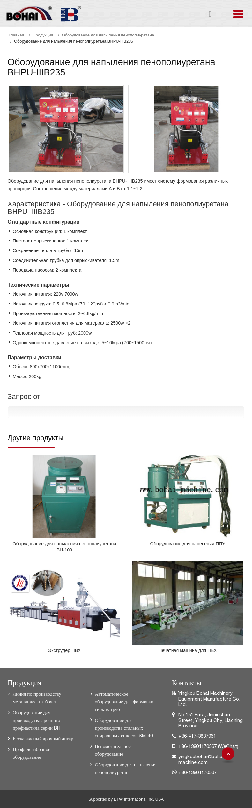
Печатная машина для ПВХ (188, 650)
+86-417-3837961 (197, 736)
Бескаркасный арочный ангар (43, 738)
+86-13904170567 (197, 746)
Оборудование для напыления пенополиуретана (108, 35)
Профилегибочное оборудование (31, 753)
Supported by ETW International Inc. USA (126, 799)
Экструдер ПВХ (64, 650)
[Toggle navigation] (238, 14)
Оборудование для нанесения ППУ (187, 543)
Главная (16, 35)
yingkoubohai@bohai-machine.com (202, 759)
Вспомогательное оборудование (113, 750)
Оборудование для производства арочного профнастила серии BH (36, 720)
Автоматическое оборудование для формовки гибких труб (124, 701)
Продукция (43, 35)
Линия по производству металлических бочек (37, 697)
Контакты (186, 682)
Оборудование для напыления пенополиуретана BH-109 (64, 546)
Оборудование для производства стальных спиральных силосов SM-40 (124, 727)
